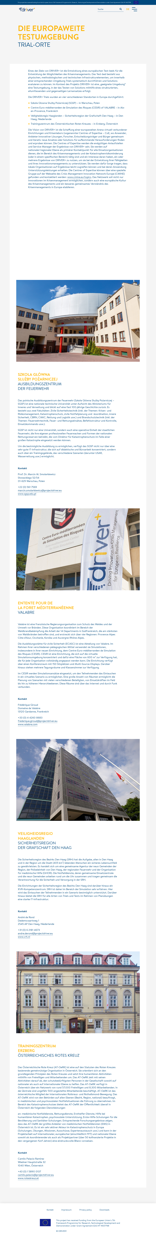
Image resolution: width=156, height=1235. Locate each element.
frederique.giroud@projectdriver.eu (37, 721)
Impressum (66, 1209)
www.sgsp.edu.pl (27, 493)
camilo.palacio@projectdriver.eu (36, 1175)
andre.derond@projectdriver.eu (35, 933)
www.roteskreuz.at (28, 1178)
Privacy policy (85, 1209)
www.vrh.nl (24, 936)
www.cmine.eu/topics (79, 177)
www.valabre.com (27, 724)
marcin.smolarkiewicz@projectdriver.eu (40, 490)
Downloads (104, 1209)
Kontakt (50, 1209)
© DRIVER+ (61, 1231)
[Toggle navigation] (134, 9)
